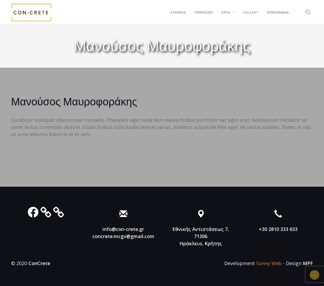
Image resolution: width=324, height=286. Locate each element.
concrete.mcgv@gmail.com (123, 236)
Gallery (250, 12)
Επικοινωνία (278, 12)
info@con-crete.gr (123, 229)
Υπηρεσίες (203, 12)
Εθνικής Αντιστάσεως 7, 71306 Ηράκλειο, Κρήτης (200, 236)
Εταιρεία (178, 12)
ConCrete (39, 263)
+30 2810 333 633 (278, 229)
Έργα (226, 12)
